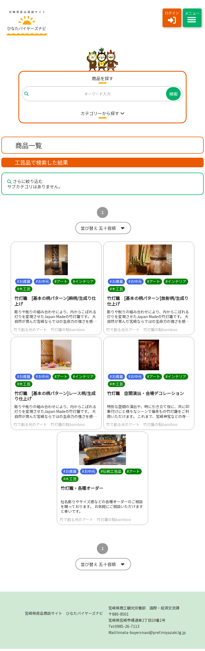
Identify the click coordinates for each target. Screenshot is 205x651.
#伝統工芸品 (111, 472)
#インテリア (83, 282)
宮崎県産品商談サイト (64, 615)
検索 (173, 94)
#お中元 (42, 282)
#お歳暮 (23, 282)
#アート (61, 282)
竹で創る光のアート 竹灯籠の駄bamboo (49, 330)
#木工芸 (23, 289)
